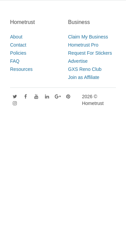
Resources (21, 69)
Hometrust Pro (83, 45)
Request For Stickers (90, 53)
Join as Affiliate (83, 77)
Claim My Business (88, 36)
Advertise (78, 61)
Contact (18, 45)
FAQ (14, 61)
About (16, 36)
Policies (18, 53)
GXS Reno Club (85, 69)
